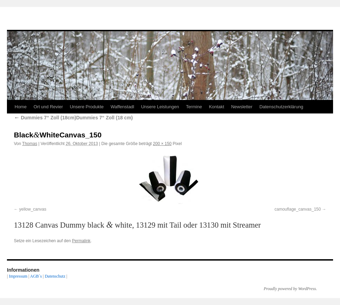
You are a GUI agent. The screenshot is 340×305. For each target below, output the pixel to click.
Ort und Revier (48, 106)
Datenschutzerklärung (281, 106)
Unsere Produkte (87, 106)
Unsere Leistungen (160, 106)
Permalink (81, 240)
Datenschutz (55, 276)
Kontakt (216, 106)
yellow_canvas (32, 209)
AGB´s (36, 276)
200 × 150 (162, 143)
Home (21, 106)
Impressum (18, 276)
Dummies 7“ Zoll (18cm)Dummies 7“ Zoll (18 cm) (73, 117)
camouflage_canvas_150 (297, 209)
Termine (194, 106)
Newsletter (241, 106)
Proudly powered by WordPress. (290, 288)
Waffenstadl (122, 106)
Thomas (29, 143)
